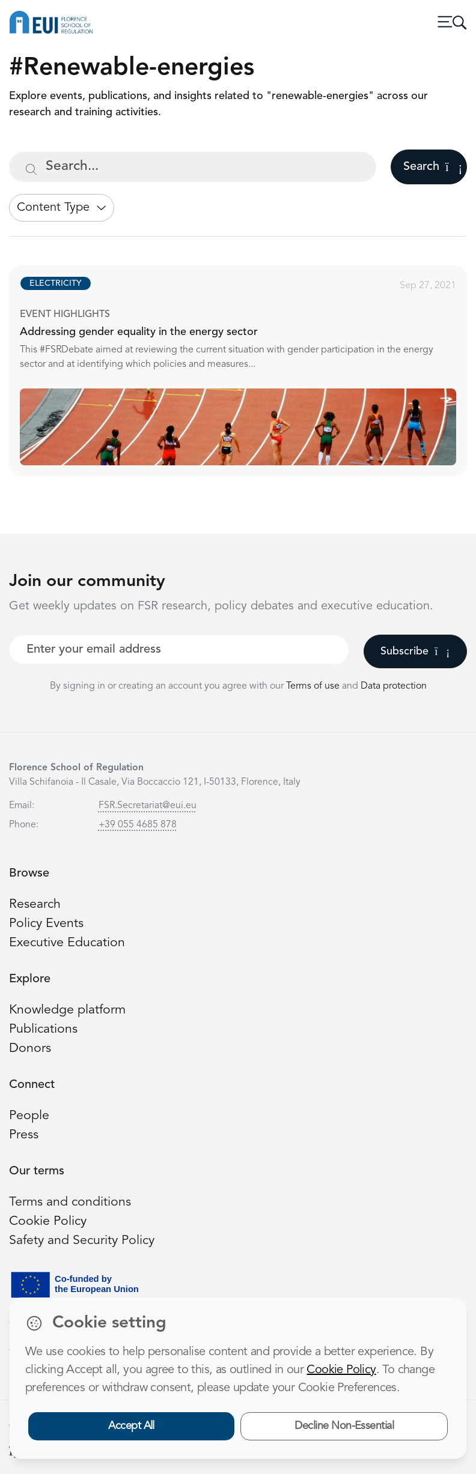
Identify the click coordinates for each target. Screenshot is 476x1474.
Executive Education (67, 943)
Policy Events (46, 923)
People (29, 1116)
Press (23, 1135)
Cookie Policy (48, 1221)
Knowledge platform (67, 1010)
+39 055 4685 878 (138, 825)
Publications (43, 1029)
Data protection (394, 686)
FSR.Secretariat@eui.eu (148, 806)
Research (35, 904)
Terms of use (314, 686)
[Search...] (192, 167)
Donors (30, 1048)
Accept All (131, 1426)
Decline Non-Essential (344, 1426)
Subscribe (415, 651)
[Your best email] (179, 650)
